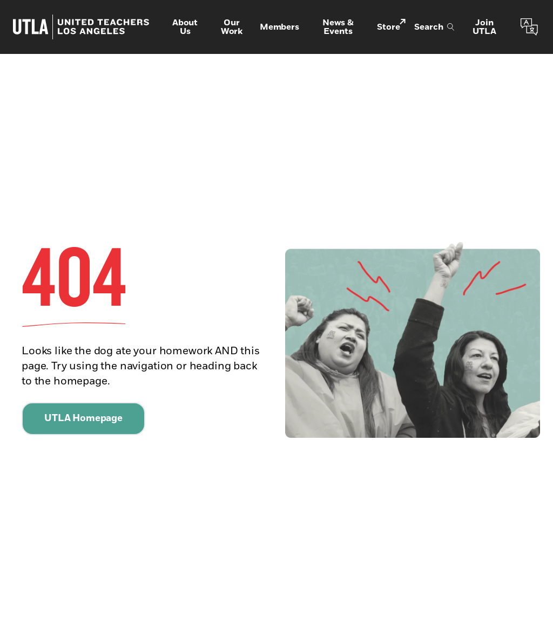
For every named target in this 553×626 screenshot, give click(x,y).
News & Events (338, 27)
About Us (185, 27)
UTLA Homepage (83, 418)
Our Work (231, 27)
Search (434, 27)
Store (391, 26)
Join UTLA (484, 27)
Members (279, 27)
